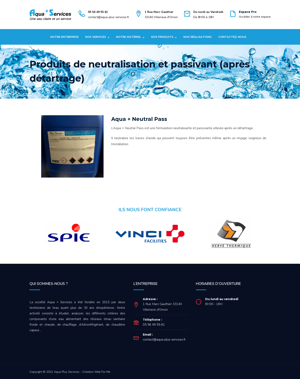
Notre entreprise (64, 36)
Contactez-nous (232, 36)
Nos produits (162, 36)
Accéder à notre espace (255, 17)
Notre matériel (128, 36)
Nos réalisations (197, 36)
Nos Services (95, 36)
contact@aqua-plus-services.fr (108, 17)
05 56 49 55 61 (98, 12)
